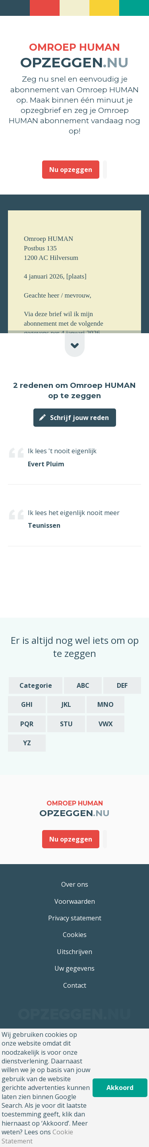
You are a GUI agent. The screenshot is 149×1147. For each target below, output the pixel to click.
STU (66, 723)
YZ (27, 743)
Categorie (35, 685)
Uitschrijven (74, 951)
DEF (122, 685)
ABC (83, 685)
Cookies (75, 934)
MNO (105, 704)
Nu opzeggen (70, 169)
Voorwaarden (74, 901)
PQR (26, 723)
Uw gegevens (74, 968)
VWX (106, 723)
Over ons (74, 884)
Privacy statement (74, 918)
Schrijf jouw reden (79, 417)
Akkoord (120, 1087)
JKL (66, 704)
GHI (27, 704)
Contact (74, 985)
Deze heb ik (105, 169)
